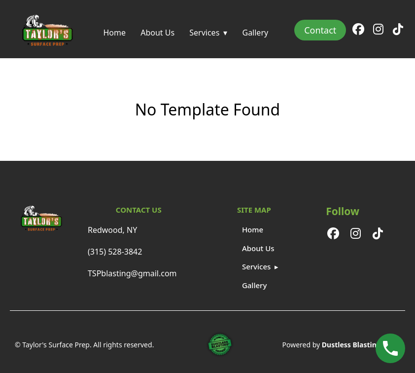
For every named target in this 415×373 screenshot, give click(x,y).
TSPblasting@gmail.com (132, 273)
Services (204, 32)
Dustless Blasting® (354, 344)
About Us (157, 32)
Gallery (255, 32)
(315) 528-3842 (115, 251)
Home (114, 32)
